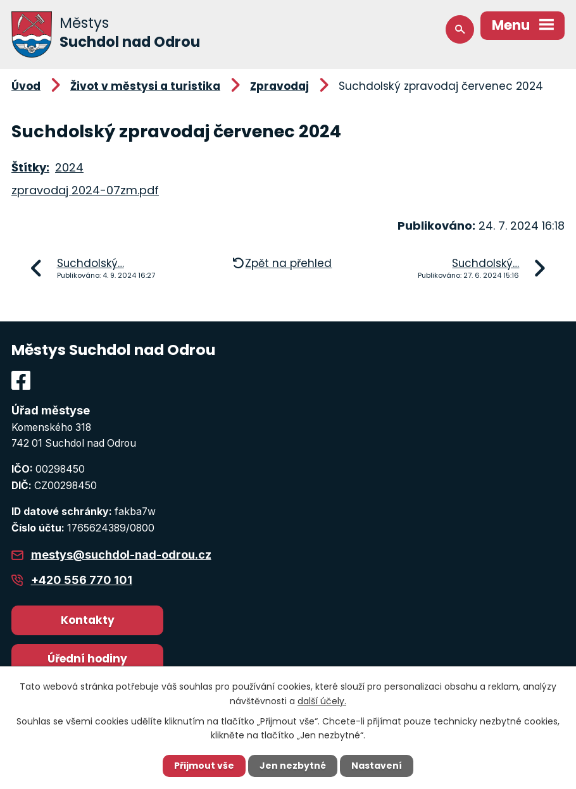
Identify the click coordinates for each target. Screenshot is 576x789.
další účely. (321, 700)
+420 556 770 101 (81, 580)
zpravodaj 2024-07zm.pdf (85, 190)
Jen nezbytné (293, 765)
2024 (69, 167)
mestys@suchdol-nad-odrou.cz (121, 554)
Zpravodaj (279, 86)
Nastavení (376, 765)
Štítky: (30, 167)
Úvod (26, 86)
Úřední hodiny (87, 658)
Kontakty (88, 620)
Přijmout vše (204, 765)
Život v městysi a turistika (145, 86)
